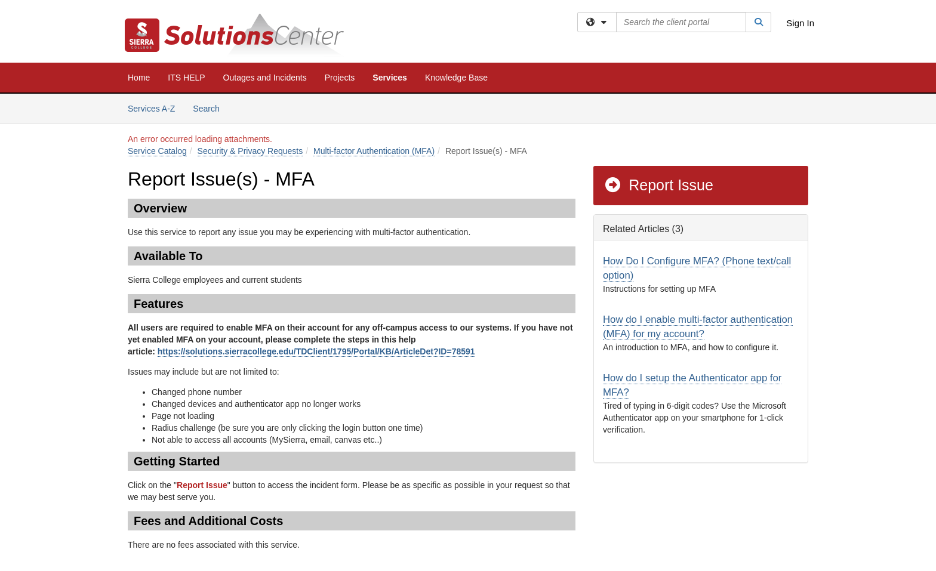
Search (210, 107)
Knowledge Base (456, 77)
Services (389, 77)
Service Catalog (157, 151)
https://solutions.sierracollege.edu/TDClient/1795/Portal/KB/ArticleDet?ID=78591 (316, 351)
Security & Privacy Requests (250, 151)
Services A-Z (151, 108)
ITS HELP (186, 77)
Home (139, 77)
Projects (340, 77)
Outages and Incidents (265, 77)
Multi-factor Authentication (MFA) (374, 151)
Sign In (800, 23)
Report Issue (658, 185)
